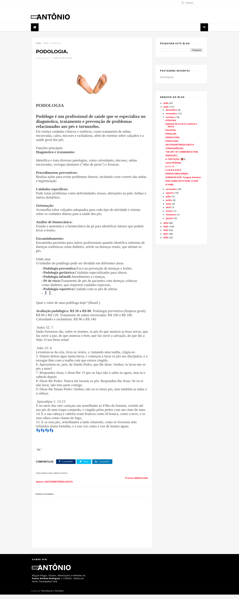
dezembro (171, 110)
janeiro (169, 218)
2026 (165, 103)
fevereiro (171, 215)
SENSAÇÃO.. (171, 155)
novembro (171, 114)
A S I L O (169, 166)
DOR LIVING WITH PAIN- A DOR (181, 181)
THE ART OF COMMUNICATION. (181, 152)
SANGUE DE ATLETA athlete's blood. (181, 125)
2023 (165, 226)
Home (38, 44)
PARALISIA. (171, 134)
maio (168, 204)
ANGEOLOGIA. (172, 137)
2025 (165, 107)
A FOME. (169, 184)
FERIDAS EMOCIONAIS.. (177, 174)
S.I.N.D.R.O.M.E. (173, 170)
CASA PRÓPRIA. (173, 163)
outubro (170, 117)
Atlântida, (170, 120)
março (169, 211)
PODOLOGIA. (172, 141)
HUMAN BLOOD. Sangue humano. (183, 177)
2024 (165, 223)
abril (168, 207)
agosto (170, 193)
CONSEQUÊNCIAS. (174, 148)
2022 (165, 230)
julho (168, 196)
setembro (171, 189)
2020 (165, 237)
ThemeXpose (47, 595)
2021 (165, 234)
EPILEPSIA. (170, 130)
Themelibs (60, 595)
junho (169, 200)
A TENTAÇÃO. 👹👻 (175, 159)
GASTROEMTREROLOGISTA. (179, 145)
